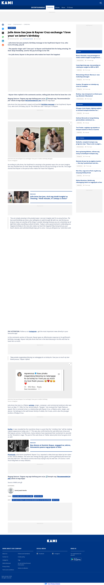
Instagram (33, 332)
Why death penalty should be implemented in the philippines (31, 500)
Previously (11, 455)
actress (31, 405)
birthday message (47, 105)
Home (9, 24)
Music (63, 8)
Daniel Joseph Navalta (28, 39)
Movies (57, 8)
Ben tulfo (55, 500)
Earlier (10, 429)
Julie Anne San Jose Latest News (23, 496)
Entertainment (38, 8)
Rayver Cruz (38, 496)
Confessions (79, 166)
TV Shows (70, 8)
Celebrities (50, 8)
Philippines (79, 80)
